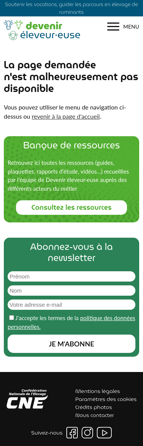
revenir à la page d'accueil (66, 116)
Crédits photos (94, 407)
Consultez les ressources (71, 207)
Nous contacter (95, 415)
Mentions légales (98, 391)
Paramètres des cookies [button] (106, 399)
